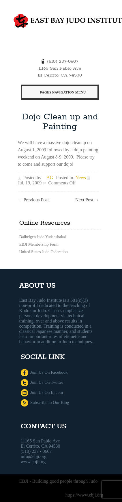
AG (49, 177)
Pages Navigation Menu (59, 92)
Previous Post (33, 199)
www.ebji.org (33, 461)
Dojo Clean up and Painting (60, 121)
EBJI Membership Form (39, 244)
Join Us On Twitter (42, 382)
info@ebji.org (34, 456)
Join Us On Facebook (44, 372)
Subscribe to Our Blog (45, 402)
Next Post (87, 199)
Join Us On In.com (42, 392)
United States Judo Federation (43, 252)
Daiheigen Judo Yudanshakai (42, 237)
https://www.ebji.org (84, 495)
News (80, 177)
